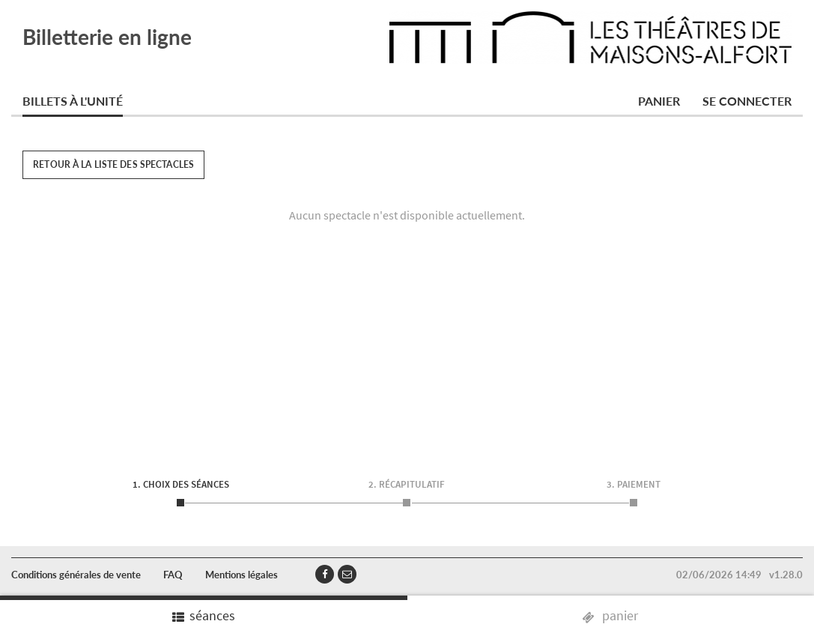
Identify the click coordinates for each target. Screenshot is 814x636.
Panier (659, 101)
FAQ (173, 575)
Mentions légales (241, 575)
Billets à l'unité (72, 101)
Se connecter (747, 101)
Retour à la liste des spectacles (113, 164)
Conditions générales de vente (76, 575)
